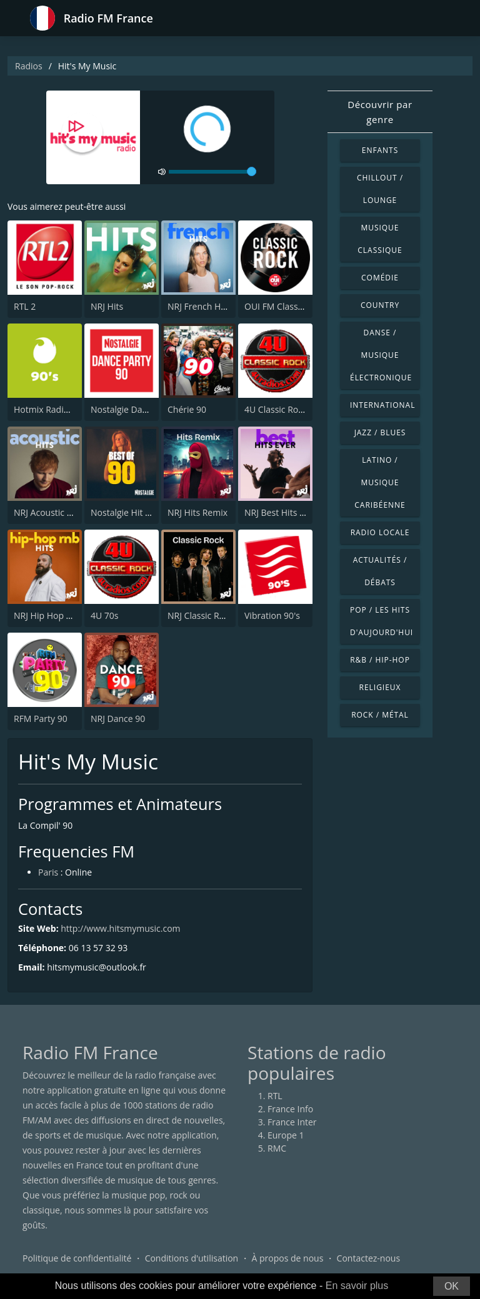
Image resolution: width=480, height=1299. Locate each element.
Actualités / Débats (380, 571)
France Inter (292, 1122)
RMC (277, 1148)
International (382, 405)
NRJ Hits (107, 306)
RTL (275, 1096)
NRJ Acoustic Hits (48, 512)
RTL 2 (25, 306)
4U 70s (105, 615)
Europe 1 (286, 1135)
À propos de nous (287, 1258)
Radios (28, 66)
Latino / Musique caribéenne (379, 482)
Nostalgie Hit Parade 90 (138, 512)
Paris (48, 872)
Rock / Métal (380, 714)
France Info (290, 1109)
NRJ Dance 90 (118, 718)
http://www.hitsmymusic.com (120, 928)
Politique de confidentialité (76, 1258)
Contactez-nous (369, 1258)
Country (380, 305)
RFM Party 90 (41, 718)
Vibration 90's (272, 615)
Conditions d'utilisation (192, 1258)
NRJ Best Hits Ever (280, 512)
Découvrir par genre (380, 112)
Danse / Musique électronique (381, 355)
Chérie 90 (187, 409)
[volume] (212, 172)
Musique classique (380, 238)
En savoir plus (357, 1285)
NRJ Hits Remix (198, 512)
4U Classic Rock (275, 409)
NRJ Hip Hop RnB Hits (57, 615)
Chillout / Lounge (380, 188)
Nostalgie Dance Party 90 (141, 409)
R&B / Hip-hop (380, 659)
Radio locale (380, 532)
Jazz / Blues (380, 432)
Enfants (380, 150)
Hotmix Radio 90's (51, 409)
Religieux (380, 687)
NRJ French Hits (199, 306)
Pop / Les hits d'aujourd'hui (381, 621)
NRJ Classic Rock (200, 615)
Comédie (380, 277)
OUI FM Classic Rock (285, 306)
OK (451, 1286)
